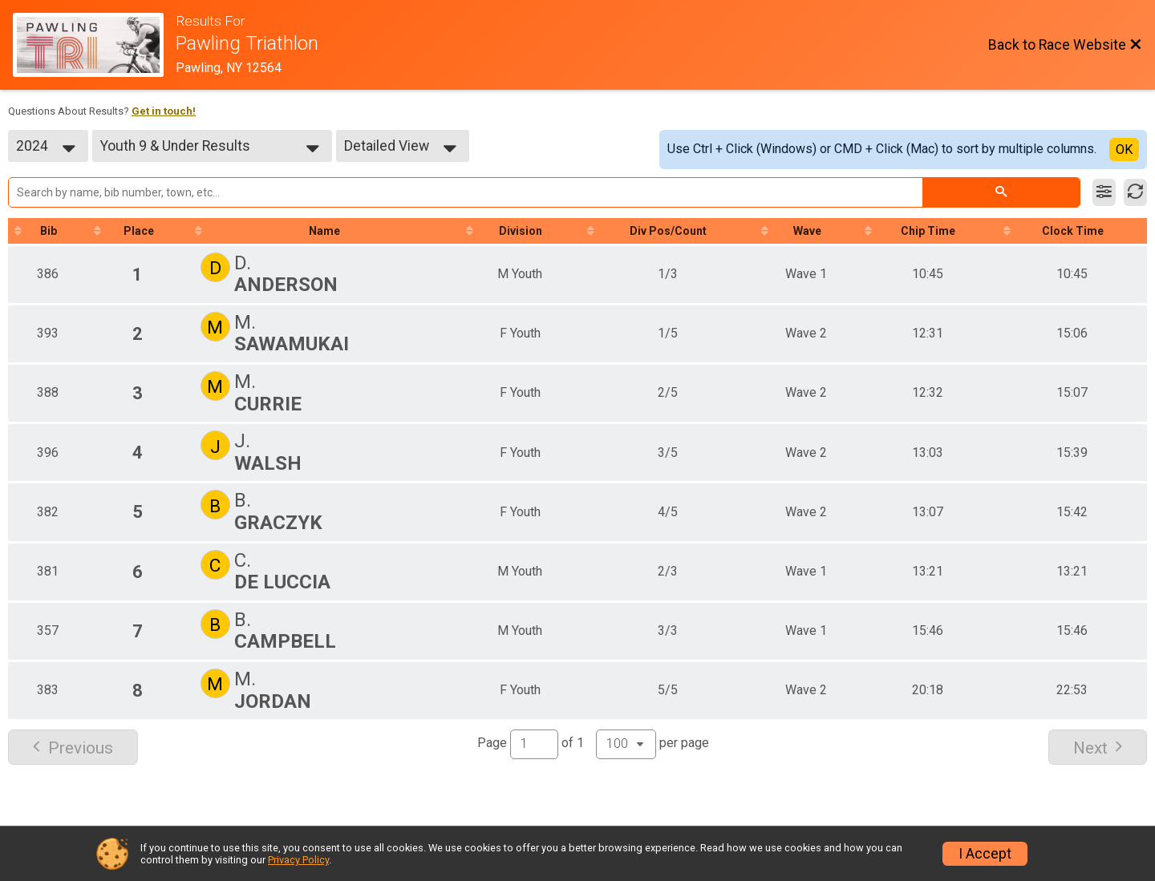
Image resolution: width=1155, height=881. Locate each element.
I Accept (984, 854)
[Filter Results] (1104, 192)
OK (1124, 149)
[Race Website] (94, 45)
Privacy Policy (298, 860)
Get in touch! (164, 111)
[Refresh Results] (1135, 192)
